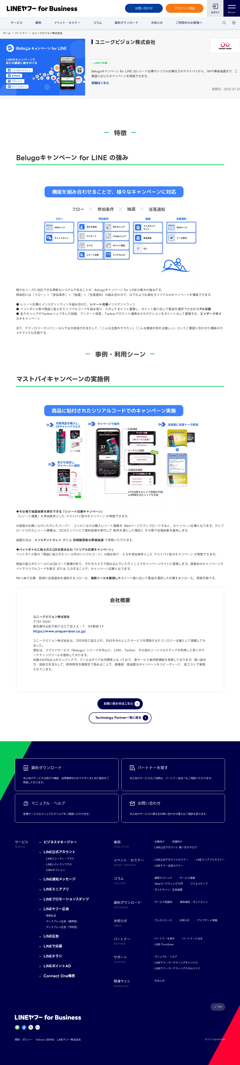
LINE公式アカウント (60, 852)
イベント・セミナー (67, 22)
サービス (16, 22)
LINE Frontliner (164, 944)
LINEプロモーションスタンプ (66, 899)
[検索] (224, 23)
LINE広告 (51, 936)
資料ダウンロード (126, 22)
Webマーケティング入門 (168, 884)
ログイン (215, 12)
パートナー (21, 33)
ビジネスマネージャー (60, 842)
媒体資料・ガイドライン (194, 902)
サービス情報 (187, 878)
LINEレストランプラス (59, 864)
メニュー (232, 8)
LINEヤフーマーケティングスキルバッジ (177, 968)
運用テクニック (163, 878)
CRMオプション (55, 870)
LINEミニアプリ (56, 889)
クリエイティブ (199, 884)
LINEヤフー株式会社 (69, 1040)
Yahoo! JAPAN (45, 1040)
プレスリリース (163, 920)
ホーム (7, 33)
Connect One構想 (59, 976)
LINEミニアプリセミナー (210, 860)
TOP (219, 1007)
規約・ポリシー (24, 1040)
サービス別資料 (163, 902)
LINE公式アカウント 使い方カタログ (175, 847)
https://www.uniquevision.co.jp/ (59, 631)
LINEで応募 (53, 946)
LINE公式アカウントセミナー (171, 860)
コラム (97, 22)
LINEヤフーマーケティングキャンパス (176, 963)
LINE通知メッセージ (60, 879)
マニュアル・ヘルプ (165, 957)
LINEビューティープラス (60, 859)
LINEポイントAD (57, 966)
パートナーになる (192, 939)
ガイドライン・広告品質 (168, 890)
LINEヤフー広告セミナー (168, 866)
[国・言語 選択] (234, 23)
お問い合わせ (144, 8)
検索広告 (51, 916)
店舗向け (177, 842)
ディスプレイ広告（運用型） (62, 921)
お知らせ (157, 22)
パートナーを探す (164, 939)
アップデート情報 (207, 920)
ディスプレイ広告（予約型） (62, 927)
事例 (38, 22)
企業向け (159, 842)
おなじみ (159, 981)
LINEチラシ (53, 956)
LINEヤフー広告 (56, 909)
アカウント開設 (184, 8)
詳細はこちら (100, 83)
